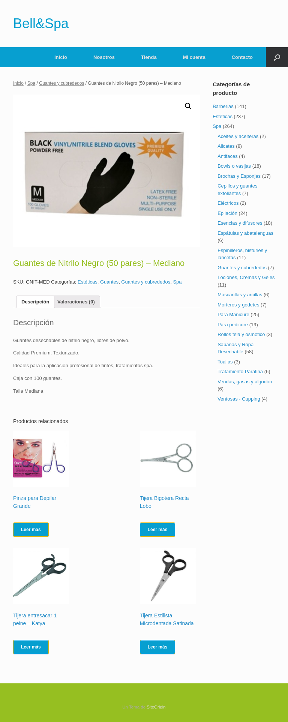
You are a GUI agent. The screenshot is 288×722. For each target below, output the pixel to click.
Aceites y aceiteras (238, 136)
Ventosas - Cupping (239, 399)
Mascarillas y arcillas (240, 294)
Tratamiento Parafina (240, 371)
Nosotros (104, 57)
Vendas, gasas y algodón (245, 381)
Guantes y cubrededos (61, 83)
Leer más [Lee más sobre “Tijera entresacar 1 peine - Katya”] (31, 647)
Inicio (60, 57)
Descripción (35, 302)
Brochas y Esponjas (239, 176)
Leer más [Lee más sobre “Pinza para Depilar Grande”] (31, 529)
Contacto (242, 57)
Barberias (223, 106)
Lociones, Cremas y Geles (246, 277)
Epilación (227, 213)
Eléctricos (228, 203)
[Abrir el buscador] (277, 57)
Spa (31, 83)
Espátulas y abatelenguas (245, 233)
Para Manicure (233, 314)
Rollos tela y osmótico (241, 334)
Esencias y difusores (240, 223)
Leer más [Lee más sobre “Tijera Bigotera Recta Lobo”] (158, 529)
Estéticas (88, 282)
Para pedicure (233, 324)
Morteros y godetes (238, 305)
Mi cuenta (194, 57)
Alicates (226, 146)
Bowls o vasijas (234, 166)
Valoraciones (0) (76, 302)
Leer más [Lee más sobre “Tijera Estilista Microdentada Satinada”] (158, 647)
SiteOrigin (156, 707)
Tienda (149, 57)
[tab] (35, 302)
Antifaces (227, 156)
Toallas (225, 362)
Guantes (109, 282)
